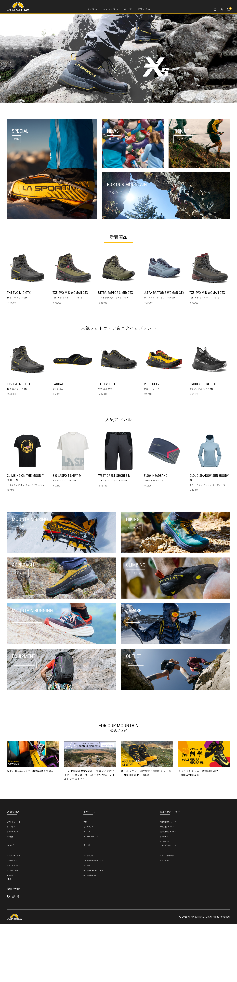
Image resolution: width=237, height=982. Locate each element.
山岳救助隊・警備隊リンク (93, 919)
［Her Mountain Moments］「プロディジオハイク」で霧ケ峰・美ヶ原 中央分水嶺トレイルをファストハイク (89, 833)
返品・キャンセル (13, 924)
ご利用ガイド (12, 919)
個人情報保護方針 (90, 934)
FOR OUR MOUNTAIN (90, 895)
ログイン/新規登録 (167, 914)
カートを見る (165, 919)
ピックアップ (88, 885)
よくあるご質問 (12, 929)
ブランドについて (13, 880)
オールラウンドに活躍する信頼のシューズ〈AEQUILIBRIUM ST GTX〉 (146, 831)
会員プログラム (12, 890)
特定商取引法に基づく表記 (93, 929)
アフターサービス (13, 914)
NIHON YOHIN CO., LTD (197, 975)
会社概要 (10, 895)
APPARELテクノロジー (168, 885)
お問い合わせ (12, 934)
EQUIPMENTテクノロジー (169, 890)
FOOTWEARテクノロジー (169, 880)
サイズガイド (165, 895)
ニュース (86, 890)
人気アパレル (118, 419)
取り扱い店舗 (88, 914)
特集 (85, 880)
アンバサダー (12, 885)
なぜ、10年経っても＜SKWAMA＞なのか (30, 829)
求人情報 (86, 924)
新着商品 (118, 237)
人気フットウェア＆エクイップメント (118, 328)
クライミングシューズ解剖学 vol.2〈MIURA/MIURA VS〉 (198, 831)
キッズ (128, 9)
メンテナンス (165, 900)
